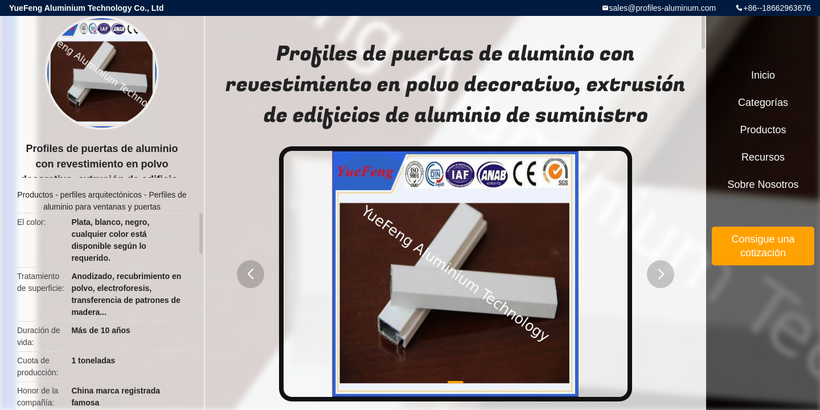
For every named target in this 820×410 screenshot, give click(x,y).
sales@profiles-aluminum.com (662, 8)
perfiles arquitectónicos (101, 194)
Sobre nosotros (762, 184)
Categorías (763, 102)
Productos (35, 194)
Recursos (763, 157)
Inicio (763, 75)
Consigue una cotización (762, 246)
